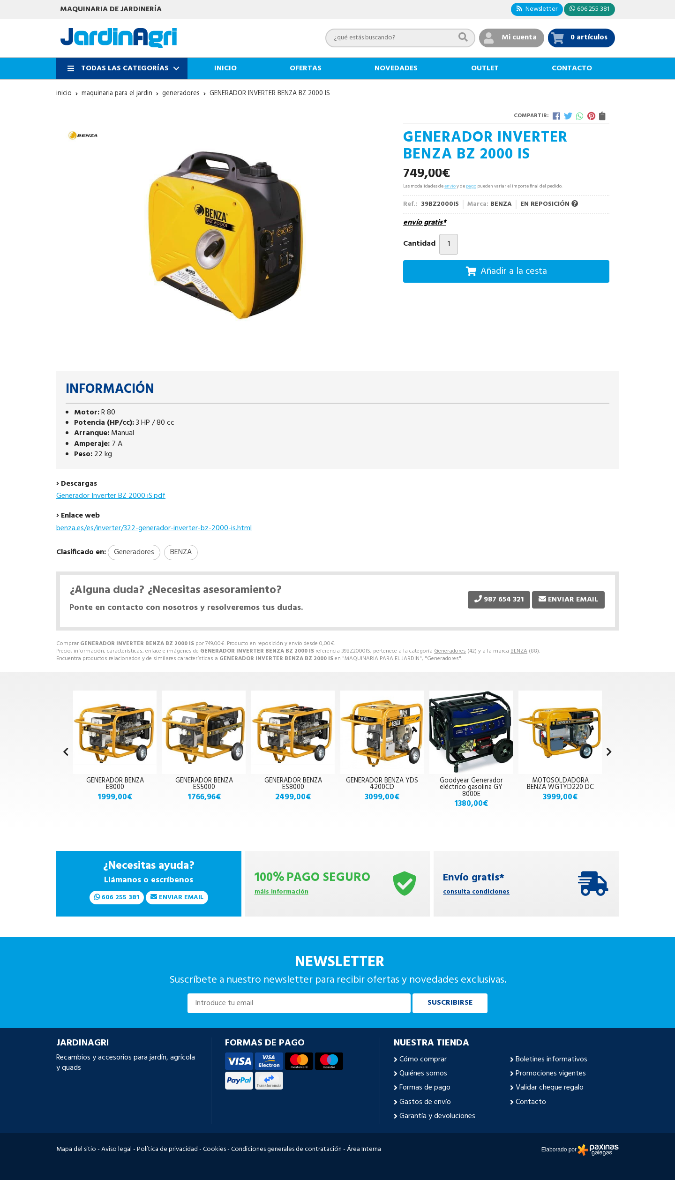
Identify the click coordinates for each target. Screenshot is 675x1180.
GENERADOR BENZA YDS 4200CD (382, 784)
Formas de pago (424, 1087)
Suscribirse (450, 1003)
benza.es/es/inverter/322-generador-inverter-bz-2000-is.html (154, 528)
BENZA (518, 651)
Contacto (531, 1102)
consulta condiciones (476, 892)
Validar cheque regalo (550, 1087)
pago (471, 186)
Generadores (450, 651)
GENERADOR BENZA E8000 (115, 784)
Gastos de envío (425, 1102)
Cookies (214, 1149)
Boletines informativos (551, 1059)
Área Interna (364, 1149)
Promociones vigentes (551, 1073)
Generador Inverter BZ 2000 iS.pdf (110, 496)
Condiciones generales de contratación (286, 1149)
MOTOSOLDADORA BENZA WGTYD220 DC (560, 784)
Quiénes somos (423, 1073)
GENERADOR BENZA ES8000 (293, 784)
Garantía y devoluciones (437, 1116)
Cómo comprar (423, 1059)
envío (450, 186)
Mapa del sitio (76, 1149)
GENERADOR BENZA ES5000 (204, 784)
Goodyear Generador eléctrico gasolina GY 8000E (471, 787)
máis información (281, 892)
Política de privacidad (167, 1149)
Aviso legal (116, 1149)
